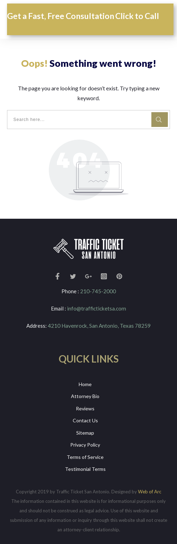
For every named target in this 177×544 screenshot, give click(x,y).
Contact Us (85, 420)
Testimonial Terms (85, 469)
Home (85, 383)
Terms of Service (85, 456)
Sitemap (85, 432)
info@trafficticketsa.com (97, 308)
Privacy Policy (85, 444)
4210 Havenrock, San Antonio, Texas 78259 (99, 325)
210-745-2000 (98, 291)
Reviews (85, 408)
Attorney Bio (85, 396)
